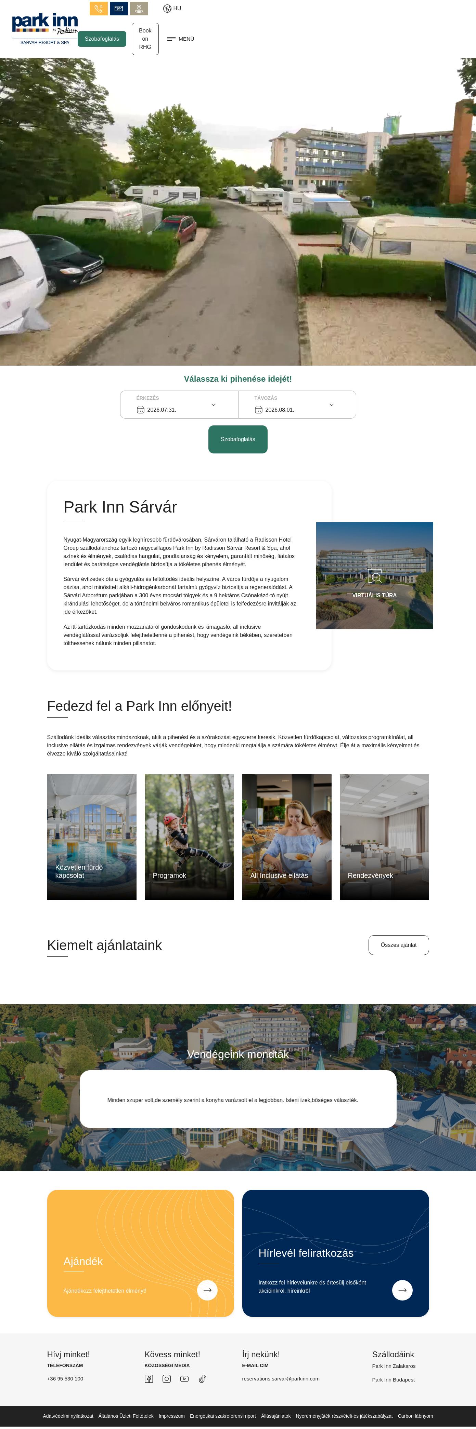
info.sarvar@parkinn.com (384, 7)
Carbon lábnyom (415, 1400)
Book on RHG (400, 30)
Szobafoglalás (346, 30)
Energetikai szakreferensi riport (223, 1400)
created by (409, 1420)
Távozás (266, 382)
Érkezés (148, 382)
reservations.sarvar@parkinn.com (283, 1363)
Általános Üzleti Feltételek (126, 1400)
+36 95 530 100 (66, 1363)
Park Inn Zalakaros (395, 1350)
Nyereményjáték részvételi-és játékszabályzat (344, 1400)
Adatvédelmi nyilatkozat (68, 1400)
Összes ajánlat (399, 929)
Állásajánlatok (276, 1400)
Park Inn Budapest (394, 1364)
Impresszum (172, 1400)
